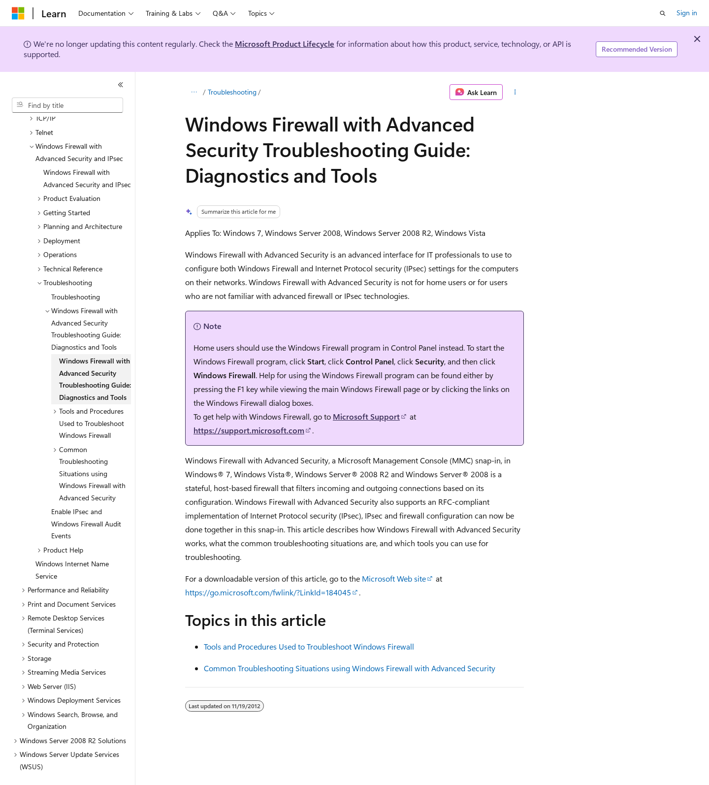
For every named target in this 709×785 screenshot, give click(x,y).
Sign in (687, 12)
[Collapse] (120, 85)
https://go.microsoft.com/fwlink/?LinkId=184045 (268, 592)
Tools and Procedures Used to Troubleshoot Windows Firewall (309, 646)
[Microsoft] (18, 13)
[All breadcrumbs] (193, 92)
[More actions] (515, 92)
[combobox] (67, 105)
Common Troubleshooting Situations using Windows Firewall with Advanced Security (349, 668)
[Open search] (663, 13)
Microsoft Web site (394, 578)
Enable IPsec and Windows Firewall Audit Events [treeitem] (86, 500)
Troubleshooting (232, 92)
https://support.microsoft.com (248, 430)
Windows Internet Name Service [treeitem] (72, 546)
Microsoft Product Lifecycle (284, 43)
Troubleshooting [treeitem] (75, 273)
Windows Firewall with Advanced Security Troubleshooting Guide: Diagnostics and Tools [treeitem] (95, 356)
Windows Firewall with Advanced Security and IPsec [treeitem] (87, 155)
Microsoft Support (366, 416)
